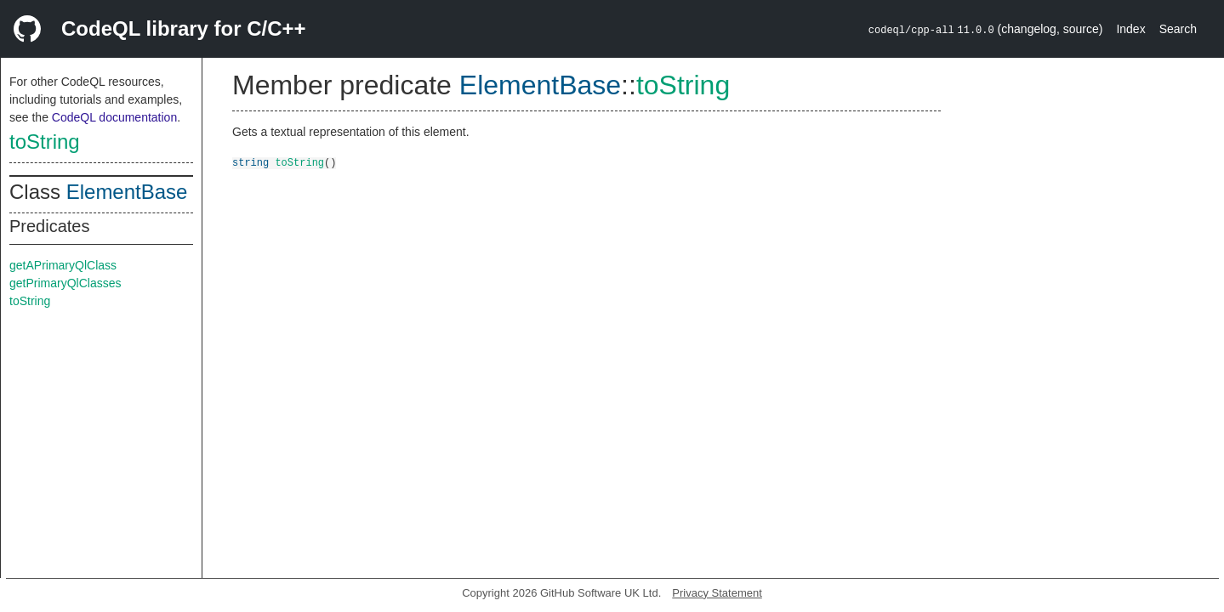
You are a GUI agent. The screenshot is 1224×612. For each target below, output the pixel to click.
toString (44, 141)
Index (1130, 29)
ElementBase (127, 191)
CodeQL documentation (114, 117)
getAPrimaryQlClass (63, 265)
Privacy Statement (717, 592)
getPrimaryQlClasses (65, 283)
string (250, 162)
